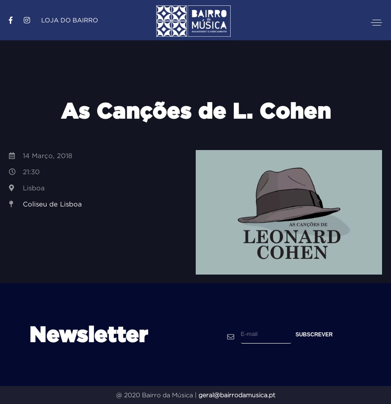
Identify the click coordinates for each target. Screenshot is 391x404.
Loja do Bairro (69, 20)
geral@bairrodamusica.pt (236, 395)
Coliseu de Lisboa (52, 204)
